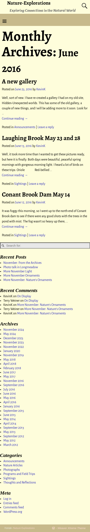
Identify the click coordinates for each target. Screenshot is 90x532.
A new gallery (19, 81)
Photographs (11, 469)
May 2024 (9, 334)
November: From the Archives (22, 262)
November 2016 (13, 381)
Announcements (24, 127)
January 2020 (11, 351)
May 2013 (9, 432)
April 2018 (9, 363)
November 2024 (13, 329)
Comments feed (13, 507)
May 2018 (9, 359)
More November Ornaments (21, 275)
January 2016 (11, 406)
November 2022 (13, 346)
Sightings (20, 183)
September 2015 (13, 410)
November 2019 (13, 355)
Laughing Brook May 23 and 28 (41, 138)
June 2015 (9, 415)
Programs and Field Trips (19, 474)
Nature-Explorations (24, 528)
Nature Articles (13, 465)
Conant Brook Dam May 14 (36, 194)
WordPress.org (12, 511)
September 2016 (13, 385)
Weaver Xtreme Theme (72, 528)
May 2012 (9, 440)
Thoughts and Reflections (19, 482)
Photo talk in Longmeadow (20, 267)
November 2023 (13, 342)
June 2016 (9, 393)
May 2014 (9, 419)
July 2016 (9, 389)
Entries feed (11, 503)
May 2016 (9, 397)
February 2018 (12, 368)
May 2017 (9, 376)
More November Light (17, 271)
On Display (24, 296)
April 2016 (9, 402)
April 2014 (9, 423)
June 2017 (9, 372)
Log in (7, 498)
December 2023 (13, 338)
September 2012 (13, 436)
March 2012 (10, 445)
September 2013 (13, 427)
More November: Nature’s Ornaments (27, 280)
